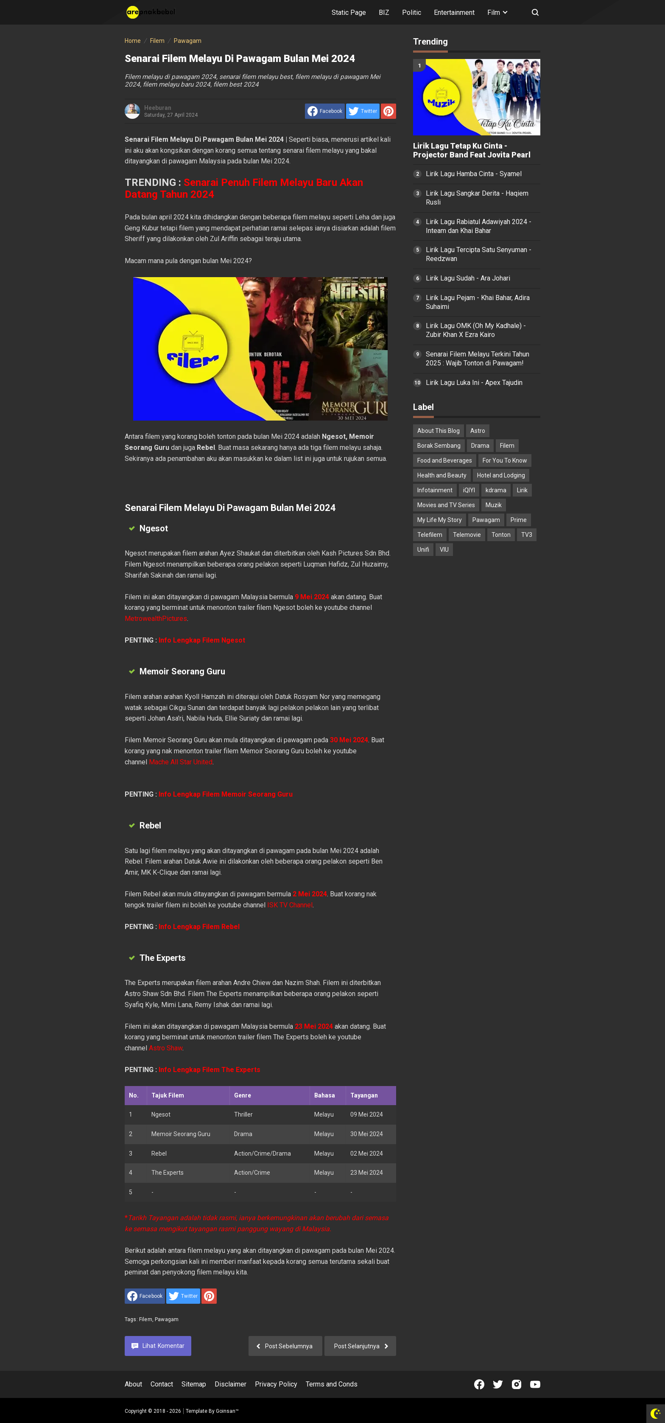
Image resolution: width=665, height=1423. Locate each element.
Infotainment (435, 490)
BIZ (384, 12)
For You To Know (505, 460)
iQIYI (469, 490)
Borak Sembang (439, 445)
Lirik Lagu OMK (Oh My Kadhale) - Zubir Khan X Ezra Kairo (476, 330)
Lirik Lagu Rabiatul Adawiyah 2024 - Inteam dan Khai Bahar (478, 226)
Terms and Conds (332, 1384)
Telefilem (429, 534)
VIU (444, 549)
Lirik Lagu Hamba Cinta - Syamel (474, 174)
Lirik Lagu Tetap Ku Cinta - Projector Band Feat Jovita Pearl (472, 150)
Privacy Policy (276, 1384)
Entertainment (454, 12)
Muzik (494, 505)
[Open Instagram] (516, 1384)
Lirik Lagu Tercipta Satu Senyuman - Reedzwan (478, 254)
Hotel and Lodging (501, 475)
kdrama (496, 490)
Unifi (423, 549)
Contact (162, 1384)
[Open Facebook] (479, 1384)
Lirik (522, 490)
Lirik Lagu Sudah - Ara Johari (468, 278)
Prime (519, 519)
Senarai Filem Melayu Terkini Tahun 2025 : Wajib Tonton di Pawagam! (477, 358)
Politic (411, 12)
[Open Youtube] (535, 1384)
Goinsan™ (227, 1411)
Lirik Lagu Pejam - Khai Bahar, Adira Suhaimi (478, 302)
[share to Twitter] (363, 111)
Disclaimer (230, 1384)
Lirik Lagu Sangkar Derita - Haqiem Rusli (477, 197)
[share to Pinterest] (388, 111)
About (133, 1384)
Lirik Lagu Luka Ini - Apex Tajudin (474, 383)
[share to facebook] (325, 111)
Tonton (501, 534)
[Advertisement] (476, 696)
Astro (477, 430)
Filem (145, 1319)
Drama (480, 445)
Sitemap (194, 1384)
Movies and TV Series (446, 505)
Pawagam (167, 1319)
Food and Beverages (444, 460)
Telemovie (467, 534)
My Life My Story (439, 519)
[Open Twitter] (498, 1384)
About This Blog (438, 430)
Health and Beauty (442, 475)
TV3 (526, 534)
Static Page (349, 12)
